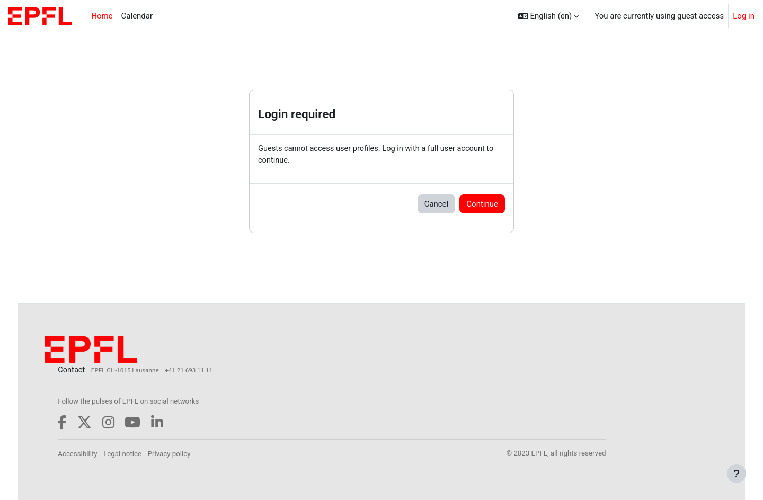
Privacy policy (189, 454)
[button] (548, 16)
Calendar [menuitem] (137, 16)
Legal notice (143, 454)
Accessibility (98, 454)
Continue (482, 204)
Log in (744, 16)
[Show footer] (736, 473)
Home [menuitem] (101, 16)
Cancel (436, 204)
